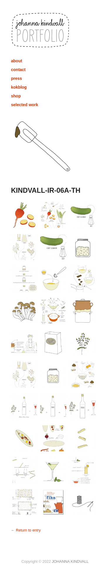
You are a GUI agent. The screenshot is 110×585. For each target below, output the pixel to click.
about (16, 61)
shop (16, 96)
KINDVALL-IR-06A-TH (46, 190)
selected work (24, 105)
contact (18, 70)
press (16, 78)
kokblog (19, 87)
